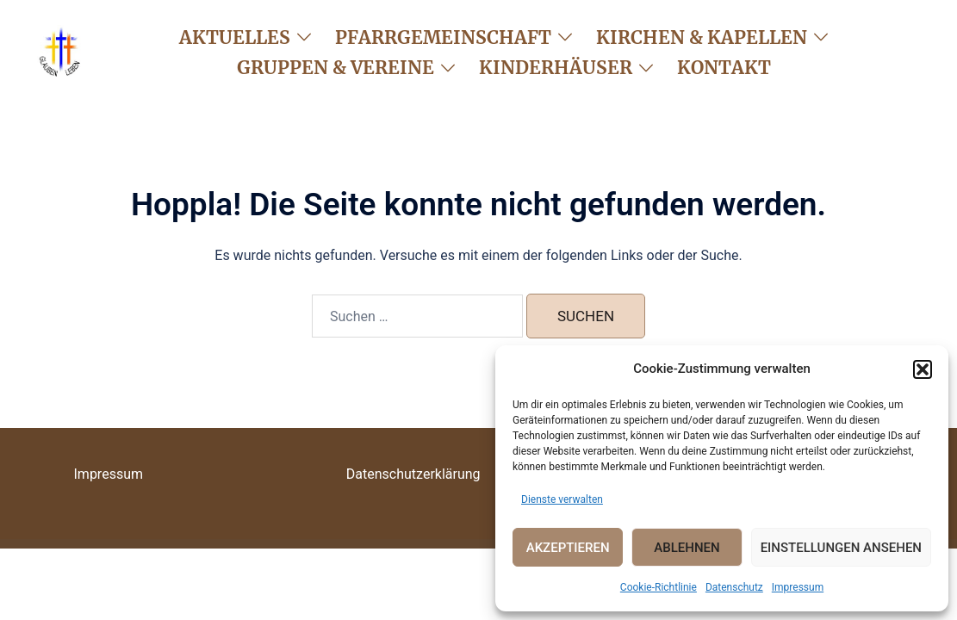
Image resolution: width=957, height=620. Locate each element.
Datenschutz (734, 587)
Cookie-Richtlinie (658, 587)
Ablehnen (686, 547)
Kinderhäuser (555, 67)
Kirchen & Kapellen (701, 37)
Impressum (797, 587)
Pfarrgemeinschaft (443, 37)
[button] (922, 369)
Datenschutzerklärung (413, 474)
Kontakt (724, 67)
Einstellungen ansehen (841, 547)
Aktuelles (234, 37)
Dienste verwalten (562, 499)
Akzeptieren (568, 547)
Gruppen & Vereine (335, 67)
